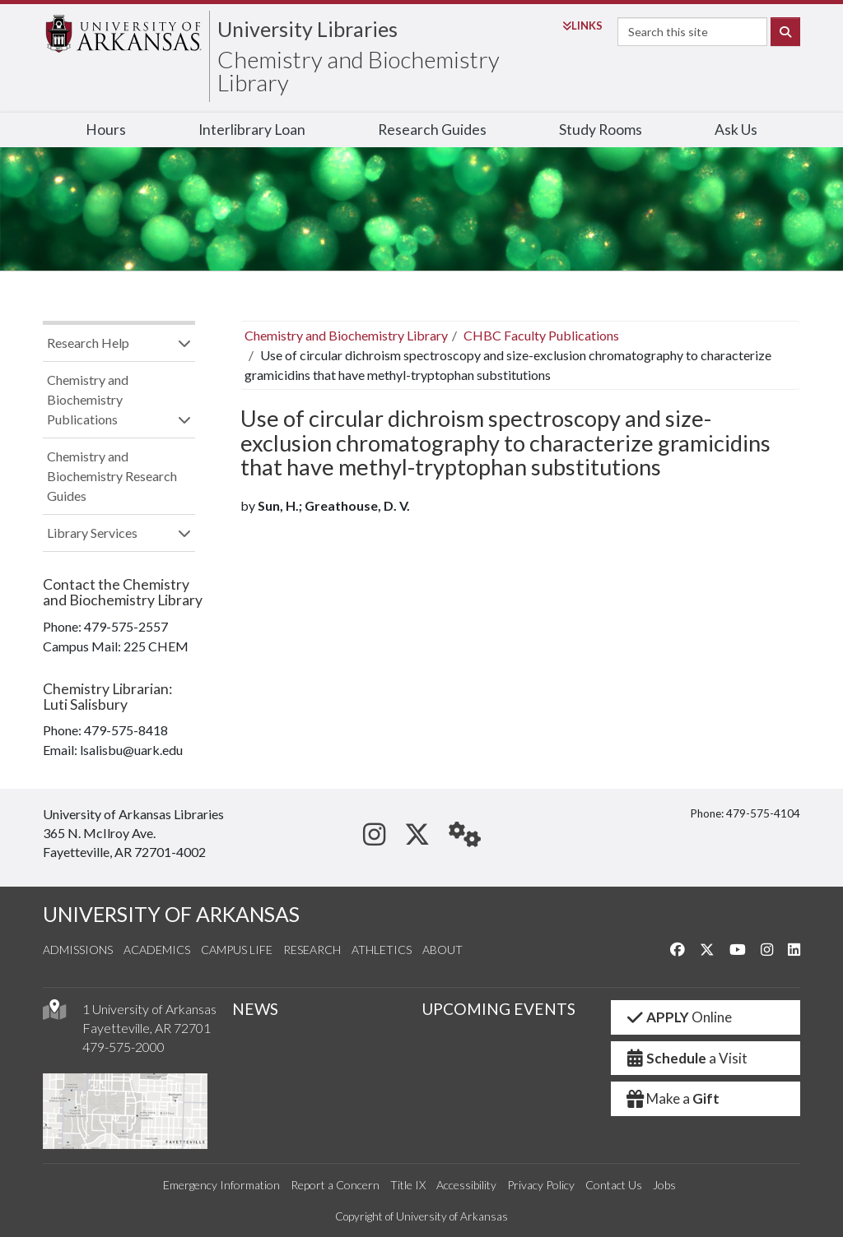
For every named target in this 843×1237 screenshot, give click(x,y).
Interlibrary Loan (251, 129)
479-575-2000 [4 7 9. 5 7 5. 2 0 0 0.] (123, 1046)
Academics (156, 950)
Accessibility (466, 1185)
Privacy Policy (541, 1185)
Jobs (664, 1185)
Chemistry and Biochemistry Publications (87, 399)
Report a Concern (335, 1185)
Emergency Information (221, 1185)
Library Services (92, 532)
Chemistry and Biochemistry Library (358, 70)
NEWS (255, 1008)
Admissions (78, 950)
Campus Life (236, 950)
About (442, 950)
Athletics (382, 950)
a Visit (686, 1058)
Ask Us (736, 129)
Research (312, 950)
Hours (106, 129)
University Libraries (307, 28)
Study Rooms (600, 129)
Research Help (88, 342)
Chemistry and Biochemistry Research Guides (112, 475)
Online (678, 1017)
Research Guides (432, 129)
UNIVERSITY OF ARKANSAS (171, 914)
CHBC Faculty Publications (541, 335)
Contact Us (613, 1185)
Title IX (408, 1185)
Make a (672, 1098)
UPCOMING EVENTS (498, 1008)
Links (582, 25)
